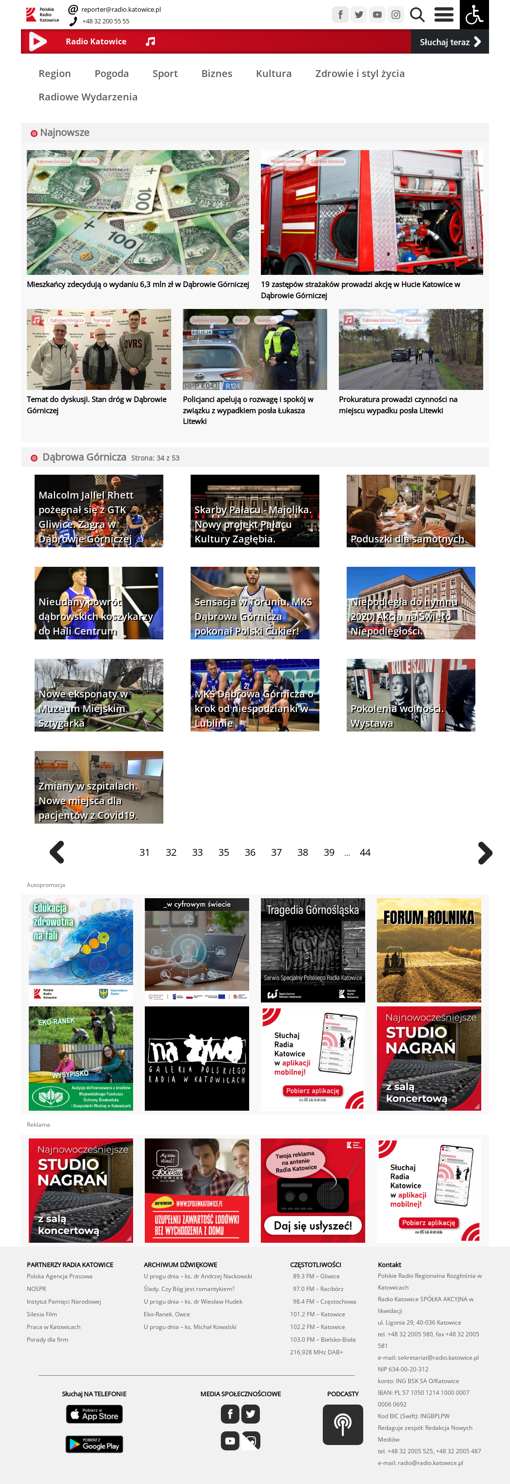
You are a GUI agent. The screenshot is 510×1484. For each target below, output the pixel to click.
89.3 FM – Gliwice (315, 1258)
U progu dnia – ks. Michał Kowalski (190, 1309)
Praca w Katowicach (53, 1309)
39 (329, 835)
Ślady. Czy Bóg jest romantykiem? (189, 1271)
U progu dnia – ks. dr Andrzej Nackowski (198, 1258)
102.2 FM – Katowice (317, 1309)
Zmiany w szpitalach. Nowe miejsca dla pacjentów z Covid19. (88, 783)
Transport (108, 317)
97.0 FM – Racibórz (317, 1271)
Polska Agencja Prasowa (60, 1258)
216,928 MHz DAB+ (316, 1334)
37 (276, 835)
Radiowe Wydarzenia (88, 96)
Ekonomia (94, 161)
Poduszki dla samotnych (408, 521)
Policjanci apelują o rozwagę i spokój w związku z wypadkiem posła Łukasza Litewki (252, 400)
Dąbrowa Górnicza (56, 161)
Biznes (217, 73)
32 (171, 835)
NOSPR (36, 1271)
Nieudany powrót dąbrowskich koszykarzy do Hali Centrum (96, 599)
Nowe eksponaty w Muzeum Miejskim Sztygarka (83, 691)
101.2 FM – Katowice (317, 1296)
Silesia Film (42, 1296)
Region (55, 73)
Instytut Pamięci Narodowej (64, 1284)
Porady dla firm (47, 1322)
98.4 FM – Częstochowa (323, 1284)
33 (197, 835)
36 (250, 835)
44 (365, 835)
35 (223, 835)
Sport (165, 73)
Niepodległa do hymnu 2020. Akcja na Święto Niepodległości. (404, 599)
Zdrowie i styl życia (360, 73)
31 (144, 835)
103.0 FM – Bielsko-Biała (323, 1322)
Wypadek (420, 317)
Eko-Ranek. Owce (167, 1296)
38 (302, 835)
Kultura (274, 73)
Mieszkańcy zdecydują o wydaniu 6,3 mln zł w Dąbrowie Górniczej (121, 283)
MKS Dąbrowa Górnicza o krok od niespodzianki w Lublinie (254, 691)
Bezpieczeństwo (287, 161)
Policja (246, 317)
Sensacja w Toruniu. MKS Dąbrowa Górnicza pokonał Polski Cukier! (253, 599)
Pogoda (112, 73)
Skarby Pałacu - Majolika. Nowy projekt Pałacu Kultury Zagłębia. (253, 507)
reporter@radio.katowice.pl (120, 9)
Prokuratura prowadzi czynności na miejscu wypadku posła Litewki (402, 400)
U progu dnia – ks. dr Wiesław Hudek (193, 1284)
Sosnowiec (272, 317)
